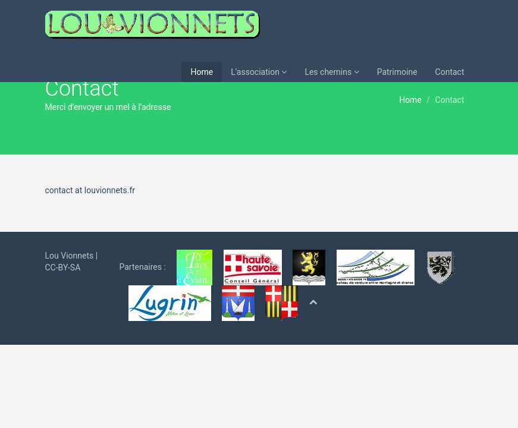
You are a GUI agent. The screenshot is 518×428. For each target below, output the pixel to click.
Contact (449, 72)
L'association (259, 72)
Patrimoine (397, 72)
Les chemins (331, 72)
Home (201, 72)
